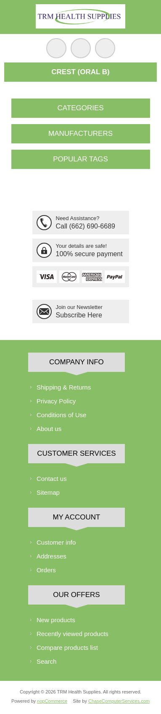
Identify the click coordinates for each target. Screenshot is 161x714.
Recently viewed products (72, 633)
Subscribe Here (79, 315)
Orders (46, 570)
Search (47, 661)
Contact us (52, 478)
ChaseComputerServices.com (119, 701)
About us (49, 428)
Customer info (56, 542)
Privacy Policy (56, 401)
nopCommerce (52, 701)
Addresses (51, 556)
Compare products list (67, 647)
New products (56, 619)
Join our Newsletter (79, 307)
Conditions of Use (61, 414)
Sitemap (48, 492)
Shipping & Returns (64, 387)
